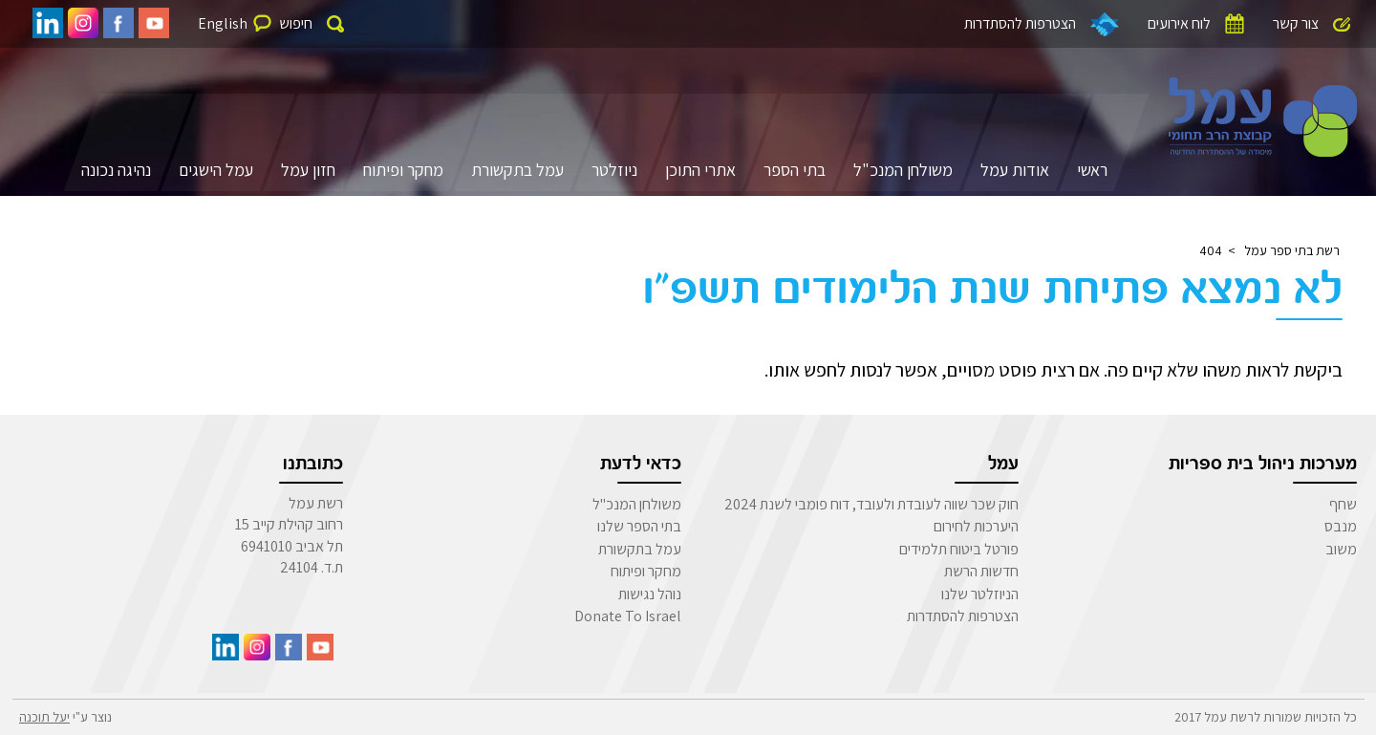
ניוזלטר (614, 170)
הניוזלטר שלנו (980, 594)
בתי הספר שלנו (639, 526)
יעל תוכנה (44, 716)
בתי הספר (794, 170)
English (222, 23)
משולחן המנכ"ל (903, 170)
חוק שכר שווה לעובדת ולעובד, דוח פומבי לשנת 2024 (871, 504)
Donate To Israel (627, 616)
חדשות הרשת (981, 571)
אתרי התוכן (700, 170)
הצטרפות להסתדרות (1020, 23)
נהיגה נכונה (116, 170)
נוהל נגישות (649, 594)
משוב (1341, 549)
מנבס (1340, 526)
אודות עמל (1014, 170)
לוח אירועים (1179, 23)
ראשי (1092, 170)
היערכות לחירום (976, 526)
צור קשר (1296, 23)
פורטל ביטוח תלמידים (959, 549)
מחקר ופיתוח (403, 170)
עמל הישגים (216, 170)
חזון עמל (308, 170)
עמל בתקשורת (517, 170)
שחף (1343, 504)
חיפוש (295, 23)
